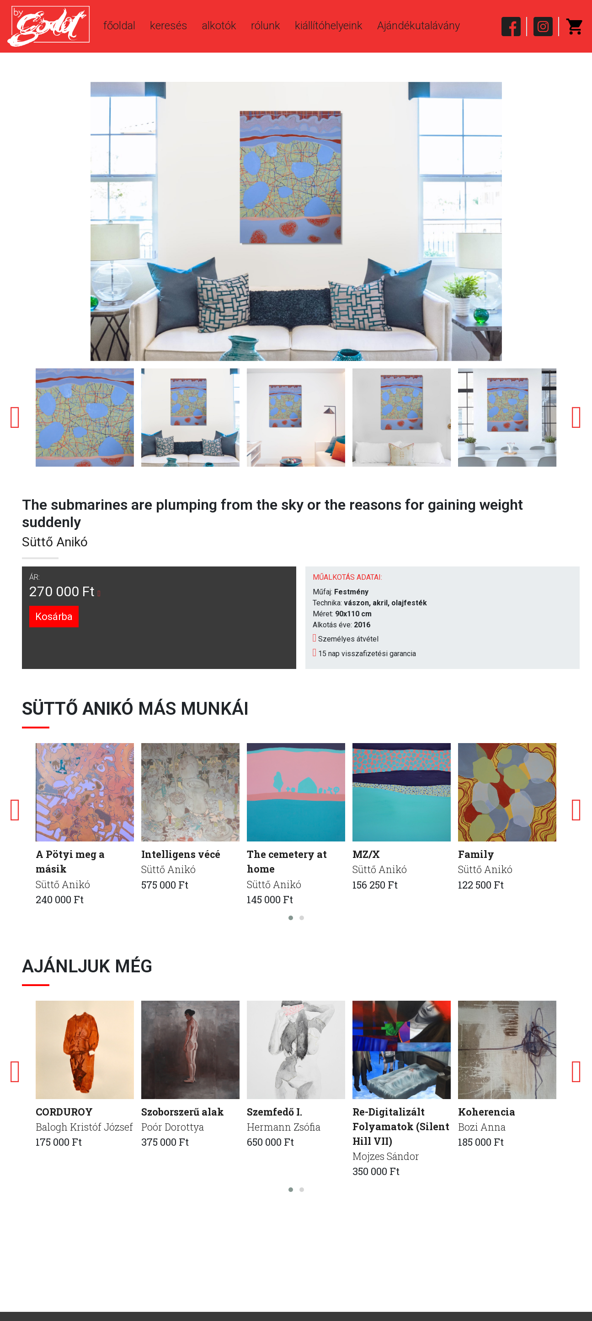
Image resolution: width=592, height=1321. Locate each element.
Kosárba (54, 616)
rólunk (265, 25)
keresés (168, 25)
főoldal (119, 25)
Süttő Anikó (55, 542)
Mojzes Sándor (386, 1158)
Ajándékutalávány (418, 25)
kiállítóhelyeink (329, 25)
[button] (290, 918)
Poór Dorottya (173, 1128)
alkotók (219, 25)
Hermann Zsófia (284, 1128)
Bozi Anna (482, 1128)
